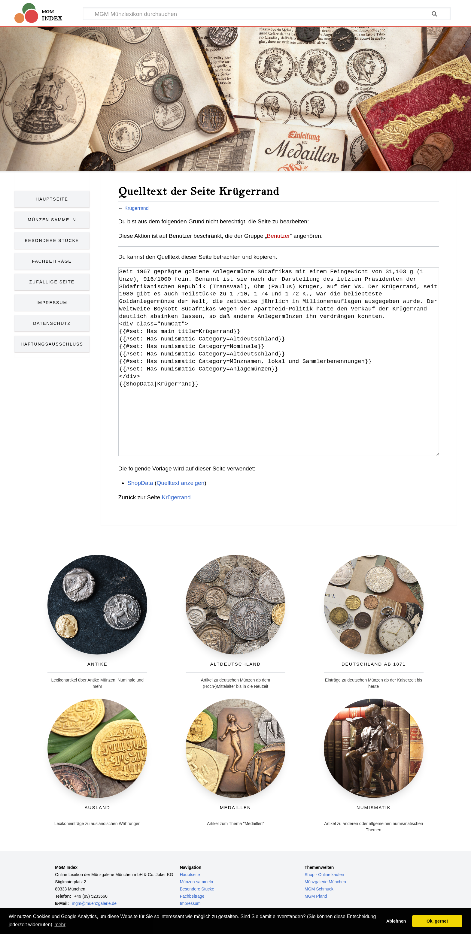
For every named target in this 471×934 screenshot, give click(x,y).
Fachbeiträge (52, 261)
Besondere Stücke (52, 240)
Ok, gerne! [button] (437, 921)
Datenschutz (52, 323)
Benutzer (278, 236)
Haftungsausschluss (52, 344)
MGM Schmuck (319, 889)
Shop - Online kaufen (324, 874)
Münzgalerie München (325, 881)
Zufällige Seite (52, 282)
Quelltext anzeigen (180, 483)
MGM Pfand (316, 896)
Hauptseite (52, 199)
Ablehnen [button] (396, 921)
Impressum (51, 302)
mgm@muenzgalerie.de (94, 903)
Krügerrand (136, 208)
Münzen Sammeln (52, 219)
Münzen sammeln (196, 881)
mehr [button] (59, 924)
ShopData (140, 483)
